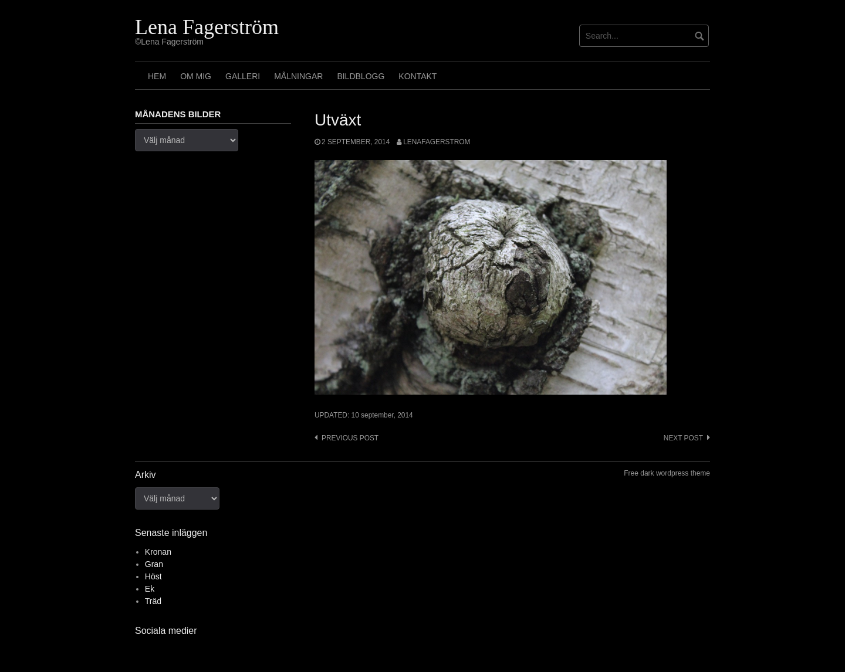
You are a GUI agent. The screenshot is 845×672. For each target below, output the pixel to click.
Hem (157, 76)
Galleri (242, 76)
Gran (154, 564)
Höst (153, 576)
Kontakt (417, 76)
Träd (153, 601)
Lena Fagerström (207, 27)
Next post (683, 438)
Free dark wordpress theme (667, 473)
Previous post (350, 438)
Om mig (195, 76)
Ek (149, 588)
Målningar (298, 76)
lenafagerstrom (436, 142)
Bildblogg (360, 76)
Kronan (158, 551)
